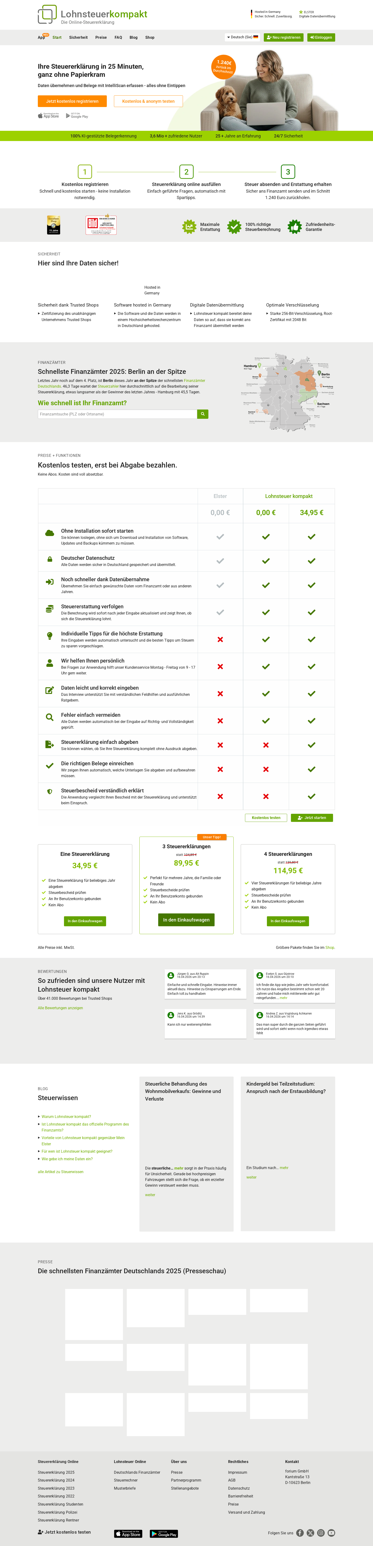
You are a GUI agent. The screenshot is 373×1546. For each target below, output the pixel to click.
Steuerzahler (108, 386)
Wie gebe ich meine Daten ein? (67, 1159)
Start (57, 37)
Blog (134, 37)
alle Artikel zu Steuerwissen (60, 1172)
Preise (101, 37)
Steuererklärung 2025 (56, 1472)
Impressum (237, 1472)
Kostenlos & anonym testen (148, 101)
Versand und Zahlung (246, 1512)
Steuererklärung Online (58, 1461)
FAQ (118, 37)
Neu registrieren (283, 37)
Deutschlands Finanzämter (137, 1472)
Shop (150, 37)
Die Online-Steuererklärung (87, 22)
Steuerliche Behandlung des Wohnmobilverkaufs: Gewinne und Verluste (183, 1091)
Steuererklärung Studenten (60, 1504)
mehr (283, 998)
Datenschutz (239, 1488)
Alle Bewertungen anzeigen (60, 1008)
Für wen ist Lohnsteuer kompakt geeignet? (77, 1151)
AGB (232, 1480)
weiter (150, 1195)
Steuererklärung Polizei (57, 1512)
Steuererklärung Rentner (58, 1520)
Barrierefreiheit (240, 1496)
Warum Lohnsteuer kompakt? (66, 1116)
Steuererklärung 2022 (56, 1496)
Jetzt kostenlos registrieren (72, 101)
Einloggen (321, 37)
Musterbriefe (125, 1488)
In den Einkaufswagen (85, 921)
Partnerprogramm (186, 1480)
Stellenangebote (185, 1488)
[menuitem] (242, 37)
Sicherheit (78, 37)
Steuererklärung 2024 (56, 1480)
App (41, 37)
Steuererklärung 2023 (56, 1488)
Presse (176, 1472)
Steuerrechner (125, 1480)
